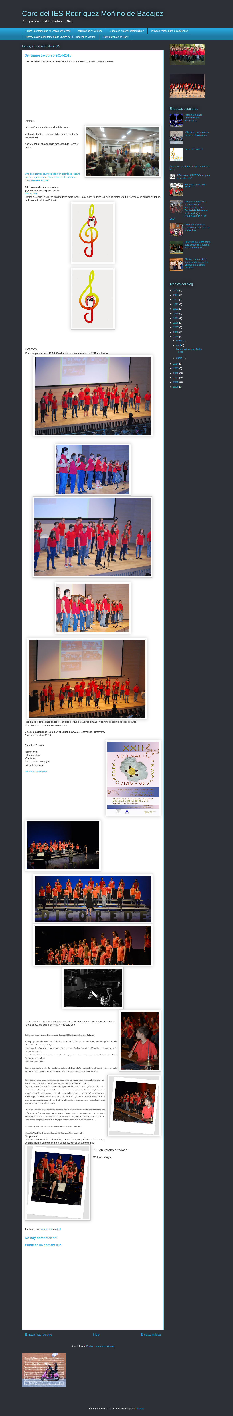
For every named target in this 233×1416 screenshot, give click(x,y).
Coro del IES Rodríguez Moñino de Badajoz (92, 13)
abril (178, 345)
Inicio (96, 1334)
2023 (176, 299)
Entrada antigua (151, 1334)
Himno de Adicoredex (36, 771)
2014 (176, 363)
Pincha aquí (31, 193)
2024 (176, 295)
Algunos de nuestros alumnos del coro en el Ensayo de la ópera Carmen (196, 263)
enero (179, 358)
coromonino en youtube (90, 31)
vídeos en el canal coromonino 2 (127, 31)
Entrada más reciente (38, 1334)
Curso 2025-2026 (194, 149)
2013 (176, 368)
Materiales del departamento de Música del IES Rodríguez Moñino (61, 37)
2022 (176, 304)
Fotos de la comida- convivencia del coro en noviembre (197, 227)
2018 (176, 322)
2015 (176, 336)
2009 (176, 386)
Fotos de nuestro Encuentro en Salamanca (193, 118)
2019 (176, 318)
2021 (176, 308)
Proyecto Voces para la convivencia (169, 31)
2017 (176, 327)
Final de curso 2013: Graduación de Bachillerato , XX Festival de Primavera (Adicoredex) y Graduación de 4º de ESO (189, 210)
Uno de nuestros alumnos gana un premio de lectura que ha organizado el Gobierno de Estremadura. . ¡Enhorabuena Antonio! (52, 177)
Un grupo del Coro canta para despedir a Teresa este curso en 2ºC (197, 245)
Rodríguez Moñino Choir (116, 37)
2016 (176, 332)
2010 (176, 382)
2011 (176, 377)
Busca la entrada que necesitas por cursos (48, 31)
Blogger (140, 1408)
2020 (176, 313)
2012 (176, 373)
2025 (176, 290)
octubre (180, 340)
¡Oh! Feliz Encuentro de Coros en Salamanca (197, 133)
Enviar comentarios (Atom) (100, 1346)
